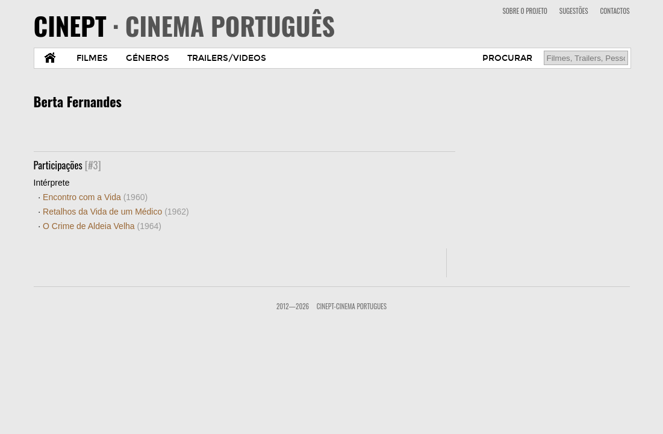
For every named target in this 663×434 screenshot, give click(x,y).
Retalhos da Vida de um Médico (116, 211)
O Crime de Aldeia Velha (102, 226)
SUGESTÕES (573, 11)
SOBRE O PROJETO (524, 11)
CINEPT (184, 25)
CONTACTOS (615, 11)
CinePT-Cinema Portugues (352, 306)
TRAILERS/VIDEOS (226, 58)
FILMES (92, 58)
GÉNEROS (147, 58)
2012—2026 (292, 306)
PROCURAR (507, 58)
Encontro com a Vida (95, 197)
